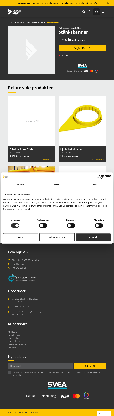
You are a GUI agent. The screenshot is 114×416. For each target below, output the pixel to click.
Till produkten (47, 159)
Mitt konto (12, 332)
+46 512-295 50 (19, 267)
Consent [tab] (20, 185)
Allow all (93, 237)
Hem (10, 22)
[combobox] (104, 413)
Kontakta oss (14, 335)
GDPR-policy (13, 338)
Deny (20, 237)
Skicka (90, 366)
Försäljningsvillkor (16, 341)
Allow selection (57, 237)
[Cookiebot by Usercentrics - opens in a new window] (98, 177)
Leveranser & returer (17, 344)
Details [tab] (57, 185)
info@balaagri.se (19, 264)
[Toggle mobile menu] (103, 12)
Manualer (12, 347)
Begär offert (82, 48)
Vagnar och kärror (35, 22)
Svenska (102, 413)
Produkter (19, 22)
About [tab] (94, 185)
